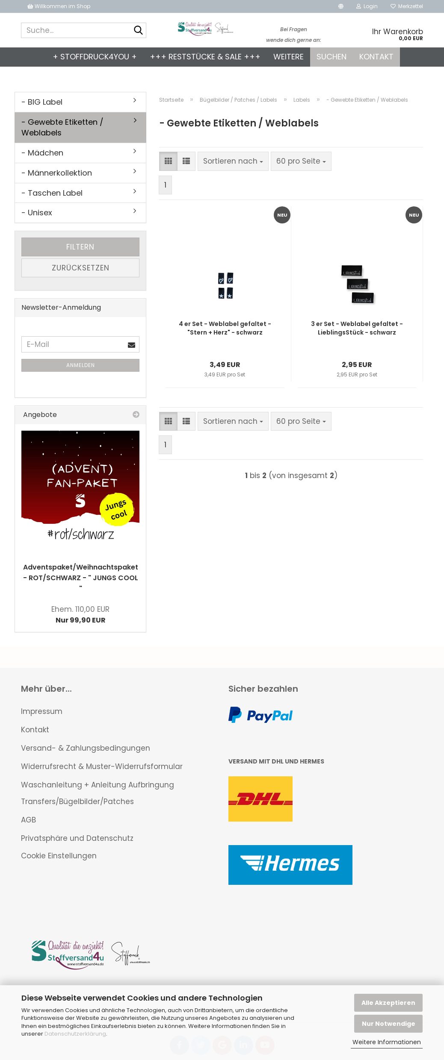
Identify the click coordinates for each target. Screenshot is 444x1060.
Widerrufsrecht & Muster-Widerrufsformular (102, 766)
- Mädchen (42, 152)
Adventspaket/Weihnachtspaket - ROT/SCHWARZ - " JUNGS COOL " (80, 577)
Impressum (41, 711)
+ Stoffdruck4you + (95, 56)
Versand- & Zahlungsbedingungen (85, 748)
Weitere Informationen (386, 1042)
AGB (28, 820)
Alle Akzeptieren (388, 1002)
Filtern (80, 247)
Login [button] (367, 6)
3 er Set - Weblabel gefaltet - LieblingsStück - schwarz (357, 328)
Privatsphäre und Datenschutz (77, 838)
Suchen (331, 56)
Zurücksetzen (81, 268)
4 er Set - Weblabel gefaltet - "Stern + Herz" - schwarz (225, 328)
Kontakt (376, 56)
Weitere (288, 56)
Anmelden (80, 365)
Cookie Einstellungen (59, 856)
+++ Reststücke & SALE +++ (205, 56)
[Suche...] (138, 30)
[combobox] (233, 161)
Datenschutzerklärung (75, 1034)
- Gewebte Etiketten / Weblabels (62, 127)
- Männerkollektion (56, 172)
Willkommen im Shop (58, 6)
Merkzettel (407, 6)
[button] (341, 6)
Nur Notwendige (388, 1023)
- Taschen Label (52, 193)
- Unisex (36, 212)
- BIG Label (41, 102)
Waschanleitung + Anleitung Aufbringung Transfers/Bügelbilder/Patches (97, 793)
